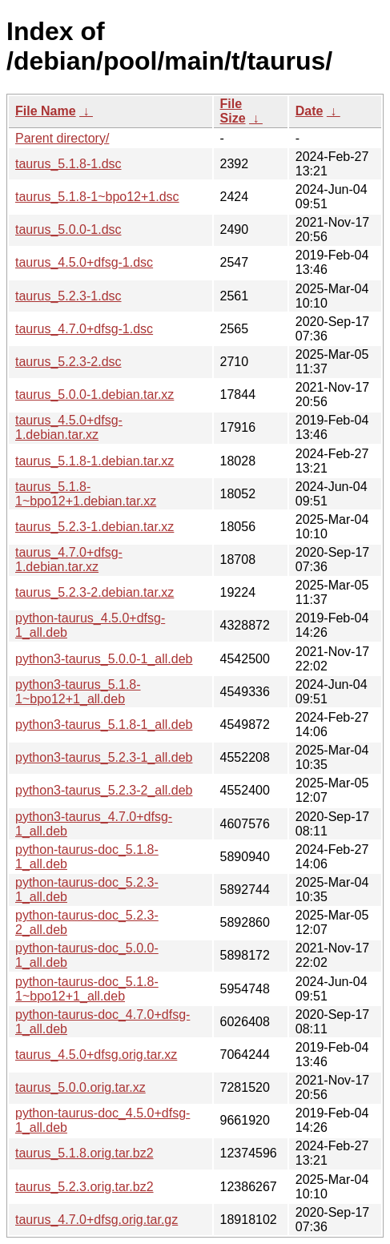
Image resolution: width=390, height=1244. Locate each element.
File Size (233, 111)
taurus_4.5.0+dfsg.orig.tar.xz (96, 1054)
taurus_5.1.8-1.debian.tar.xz (94, 461)
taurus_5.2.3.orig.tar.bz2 (84, 1187)
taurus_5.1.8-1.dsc (68, 164)
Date (310, 111)
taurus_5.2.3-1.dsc (68, 296)
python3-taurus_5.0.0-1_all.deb (104, 659)
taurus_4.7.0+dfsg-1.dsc (84, 329)
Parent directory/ (62, 138)
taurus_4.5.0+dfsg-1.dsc (84, 262)
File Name (45, 111)
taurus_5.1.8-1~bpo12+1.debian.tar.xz (85, 494)
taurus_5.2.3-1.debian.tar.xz (94, 526)
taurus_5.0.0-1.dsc (68, 229)
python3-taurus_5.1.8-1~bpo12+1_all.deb (78, 692)
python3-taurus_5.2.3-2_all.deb (104, 790)
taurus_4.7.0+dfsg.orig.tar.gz (96, 1219)
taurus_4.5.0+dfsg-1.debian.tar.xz (69, 427)
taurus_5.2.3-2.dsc (68, 361)
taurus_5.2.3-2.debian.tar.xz (94, 592)
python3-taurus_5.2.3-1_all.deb (104, 757)
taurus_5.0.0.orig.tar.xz (80, 1087)
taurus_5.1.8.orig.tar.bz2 (84, 1153)
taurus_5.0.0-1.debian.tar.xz (94, 394)
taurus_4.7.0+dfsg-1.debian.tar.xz (69, 560)
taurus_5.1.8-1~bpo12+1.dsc (97, 196)
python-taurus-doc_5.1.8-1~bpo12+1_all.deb (87, 989)
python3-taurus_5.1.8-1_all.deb (104, 724)
